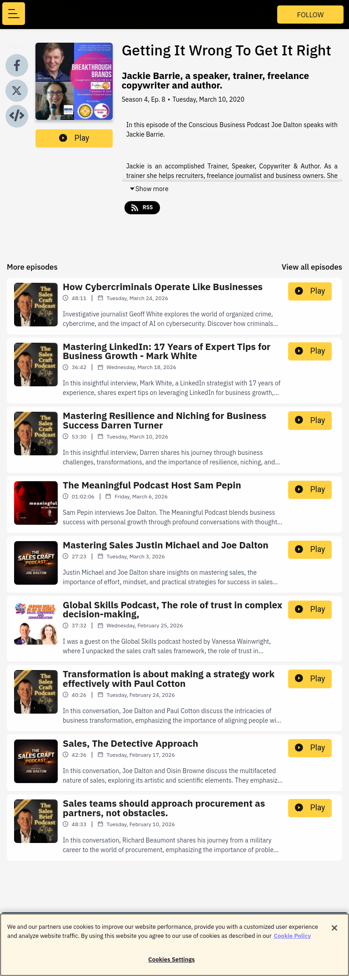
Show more (149, 188)
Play (74, 138)
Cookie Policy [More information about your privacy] (292, 939)
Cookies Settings (171, 963)
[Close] (334, 931)
